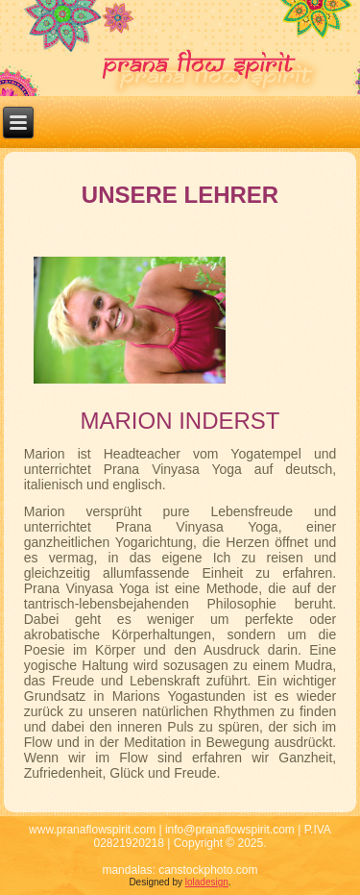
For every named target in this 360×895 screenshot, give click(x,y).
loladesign (206, 882)
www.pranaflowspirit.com (92, 829)
